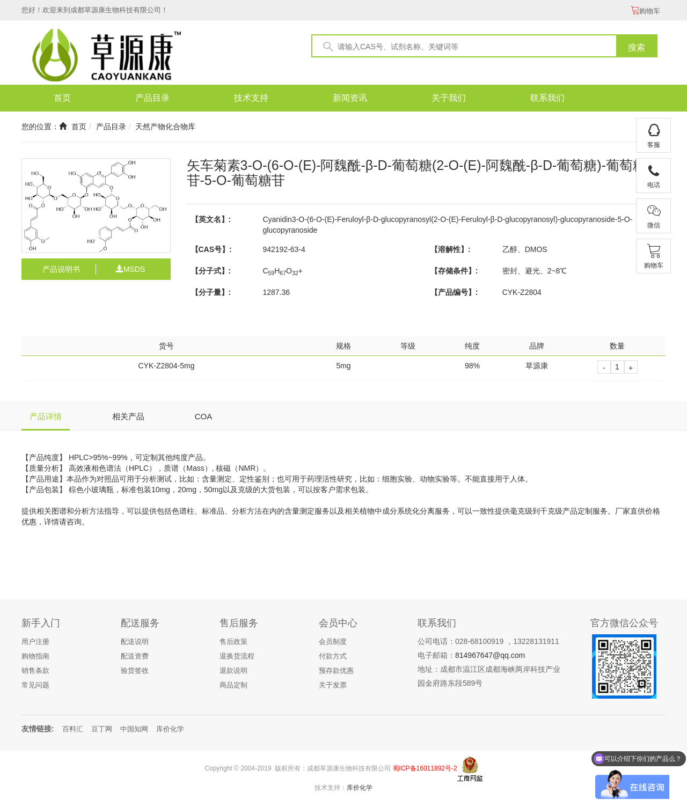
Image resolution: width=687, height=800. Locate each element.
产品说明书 (61, 269)
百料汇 (72, 729)
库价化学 (170, 729)
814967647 (474, 655)
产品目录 (152, 97)
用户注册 (35, 642)
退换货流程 (237, 656)
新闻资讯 (350, 97)
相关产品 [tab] (128, 416)
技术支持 (251, 97)
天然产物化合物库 (165, 126)
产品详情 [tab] (46, 416)
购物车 (645, 11)
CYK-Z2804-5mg (166, 365)
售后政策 (233, 642)
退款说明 (233, 670)
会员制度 (333, 642)
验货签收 (135, 670)
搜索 (636, 47)
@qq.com (509, 655)
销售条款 (35, 670)
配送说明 (135, 642)
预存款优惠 (336, 670)
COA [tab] (204, 416)
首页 (62, 97)
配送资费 (135, 656)
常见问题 (35, 685)
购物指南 (35, 656)
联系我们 (547, 97)
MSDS (130, 269)
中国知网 (134, 729)
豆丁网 (101, 729)
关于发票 (333, 685)
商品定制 (233, 685)
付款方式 (333, 656)
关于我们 (449, 97)
